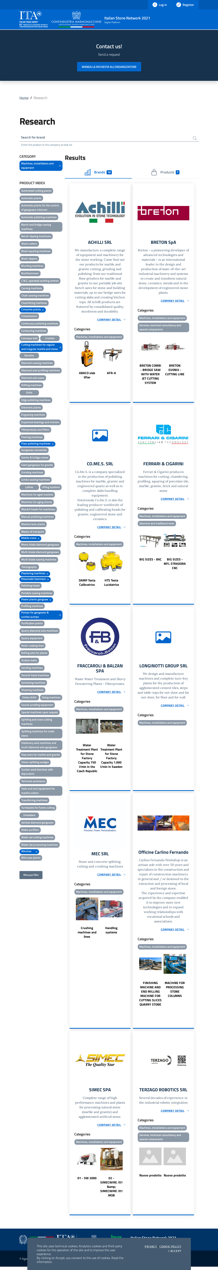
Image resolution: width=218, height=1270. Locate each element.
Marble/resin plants (33, 525)
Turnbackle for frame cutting (38, 808)
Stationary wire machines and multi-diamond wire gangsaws (39, 745)
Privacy (151, 1246)
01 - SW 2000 (87, 1181)
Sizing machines (51, 698)
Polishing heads (30, 586)
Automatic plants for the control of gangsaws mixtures (40, 208)
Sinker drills (29, 698)
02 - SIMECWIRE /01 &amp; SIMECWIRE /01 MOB (111, 1190)
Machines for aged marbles (37, 495)
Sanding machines (32, 668)
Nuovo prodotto (150, 1179)
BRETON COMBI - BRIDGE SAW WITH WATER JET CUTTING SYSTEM (150, 375)
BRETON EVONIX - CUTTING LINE (174, 371)
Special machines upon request (39, 713)
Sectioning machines (33, 683)
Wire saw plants (30, 858)
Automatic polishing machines (39, 218)
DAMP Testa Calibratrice (87, 584)
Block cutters (29, 244)
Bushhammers (30, 274)
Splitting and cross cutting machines (36, 722)
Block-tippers (29, 259)
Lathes (29, 488)
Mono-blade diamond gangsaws (40, 545)
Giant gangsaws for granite (37, 465)
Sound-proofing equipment (37, 705)
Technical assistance (33, 782)
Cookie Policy (170, 1246)
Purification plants (32, 624)
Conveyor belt (29, 339)
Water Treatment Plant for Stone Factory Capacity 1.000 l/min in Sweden (111, 758)
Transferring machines (34, 801)
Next (129, 361)
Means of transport (32, 532)
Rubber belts (29, 661)
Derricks (29, 356)
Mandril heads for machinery (38, 510)
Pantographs (29, 567)
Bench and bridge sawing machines (36, 227)
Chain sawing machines (35, 296)
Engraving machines (33, 415)
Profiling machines (32, 606)
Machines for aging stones (36, 502)
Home (24, 97)
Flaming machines (32, 437)
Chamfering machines (34, 303)
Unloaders (29, 816)
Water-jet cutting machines (37, 838)
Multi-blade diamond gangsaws (40, 552)
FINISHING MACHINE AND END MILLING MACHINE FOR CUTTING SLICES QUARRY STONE (150, 996)
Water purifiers (30, 830)
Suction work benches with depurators (37, 772)
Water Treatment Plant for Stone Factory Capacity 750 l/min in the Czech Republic (87, 760)
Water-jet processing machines (39, 845)
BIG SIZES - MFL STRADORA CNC (175, 565)
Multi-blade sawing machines (38, 560)
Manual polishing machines (37, 517)
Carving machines (31, 289)
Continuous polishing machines (39, 324)
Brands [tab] (98, 173)
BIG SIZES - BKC (150, 561)
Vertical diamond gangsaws (37, 823)
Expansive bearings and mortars (40, 423)
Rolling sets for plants (34, 653)
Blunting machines (32, 266)
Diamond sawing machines (37, 363)
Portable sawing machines (36, 593)
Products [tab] (165, 173)
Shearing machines (32, 690)
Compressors (29, 316)
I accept (174, 1251)
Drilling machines (31, 386)
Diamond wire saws (32, 378)
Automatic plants (31, 199)
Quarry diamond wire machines (39, 631)
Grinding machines (32, 473)
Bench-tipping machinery (36, 237)
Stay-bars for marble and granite (40, 755)
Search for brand (34, 137)
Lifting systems (51, 488)
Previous (71, 361)
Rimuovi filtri (31, 875)
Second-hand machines (35, 676)
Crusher (50, 339)
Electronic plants (31, 408)
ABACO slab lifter (87, 376)
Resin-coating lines (32, 646)
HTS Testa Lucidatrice (111, 584)
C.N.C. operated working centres (40, 281)
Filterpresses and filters (35, 430)
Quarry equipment (32, 639)
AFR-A (111, 374)
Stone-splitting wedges (35, 763)
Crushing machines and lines (87, 935)
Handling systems (111, 932)
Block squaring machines (36, 252)
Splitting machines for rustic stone (37, 734)
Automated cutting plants (36, 191)
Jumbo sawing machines (35, 480)
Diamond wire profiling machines (40, 371)
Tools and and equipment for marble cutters (38, 791)
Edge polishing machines (36, 400)
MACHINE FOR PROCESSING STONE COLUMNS (175, 992)
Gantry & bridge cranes (34, 458)
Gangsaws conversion (34, 450)
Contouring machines (33, 331)
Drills (29, 393)
